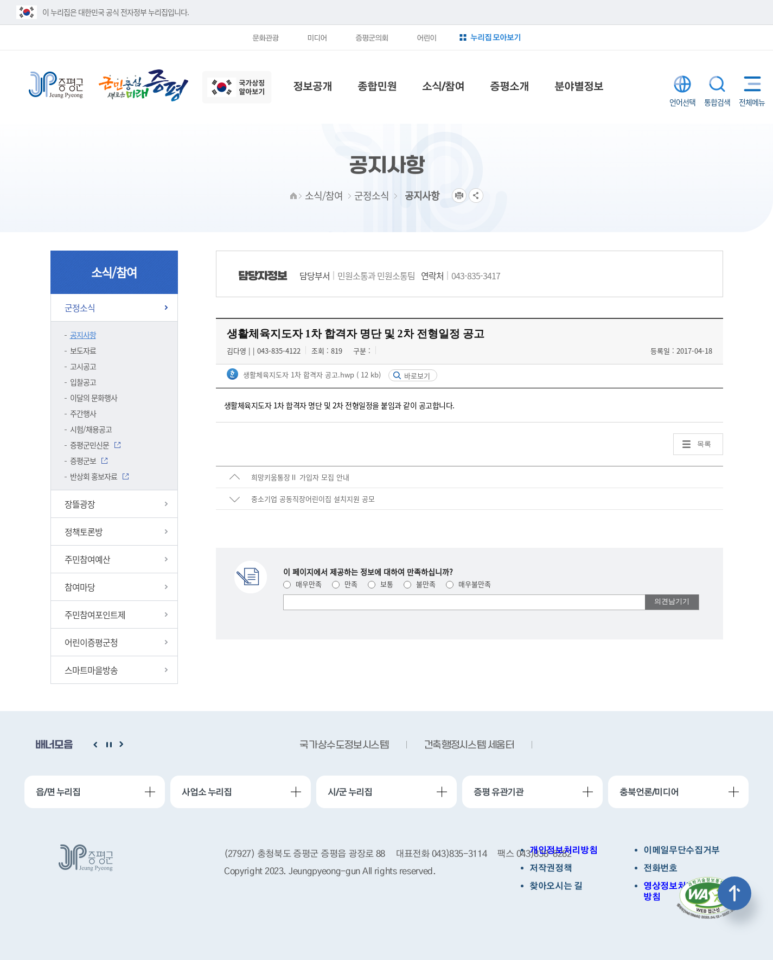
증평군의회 (371, 37)
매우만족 (302, 584)
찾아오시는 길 (556, 886)
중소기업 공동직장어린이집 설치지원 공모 (313, 499)
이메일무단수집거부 (681, 850)
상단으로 (734, 893)
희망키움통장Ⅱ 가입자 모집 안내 (300, 477)
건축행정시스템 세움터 (469, 745)
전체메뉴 (750, 84)
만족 (344, 584)
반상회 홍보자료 (93, 476)
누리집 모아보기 (495, 37)
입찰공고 (83, 381)
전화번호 (660, 868)
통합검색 (717, 84)
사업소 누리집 (207, 791)
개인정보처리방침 (563, 850)
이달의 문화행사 (93, 397)
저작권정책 (550, 868)
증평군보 (83, 460)
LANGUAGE (682, 84)
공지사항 (83, 334)
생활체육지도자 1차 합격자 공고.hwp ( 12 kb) (311, 374)
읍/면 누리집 (58, 791)
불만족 (420, 584)
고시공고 (83, 366)
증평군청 (56, 85)
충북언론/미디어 (649, 791)
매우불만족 (468, 584)
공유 (476, 195)
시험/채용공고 (91, 429)
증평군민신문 (89, 444)
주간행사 (83, 413)
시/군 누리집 (350, 791)
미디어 (317, 37)
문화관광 (265, 37)
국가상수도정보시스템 (343, 745)
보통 (380, 584)
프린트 (459, 195)
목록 (704, 444)
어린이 (426, 37)
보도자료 (83, 350)
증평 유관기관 (498, 791)
